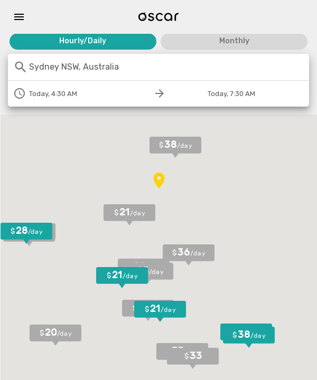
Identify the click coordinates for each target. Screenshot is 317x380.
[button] (129, 214)
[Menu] (19, 17)
